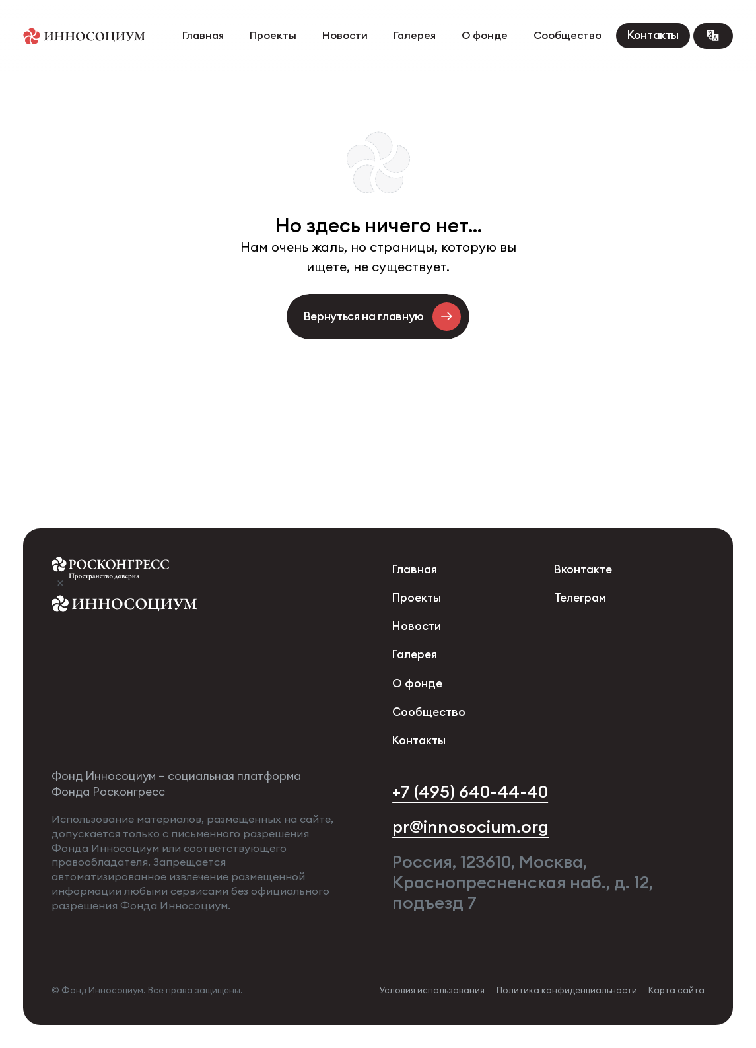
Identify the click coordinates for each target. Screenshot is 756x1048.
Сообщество (567, 35)
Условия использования (432, 990)
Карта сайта (676, 990)
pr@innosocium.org (470, 826)
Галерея (415, 35)
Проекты (273, 35)
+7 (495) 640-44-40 (470, 791)
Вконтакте (583, 569)
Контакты (653, 35)
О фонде (485, 35)
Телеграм (580, 598)
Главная (203, 35)
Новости (345, 35)
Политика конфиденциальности (567, 990)
